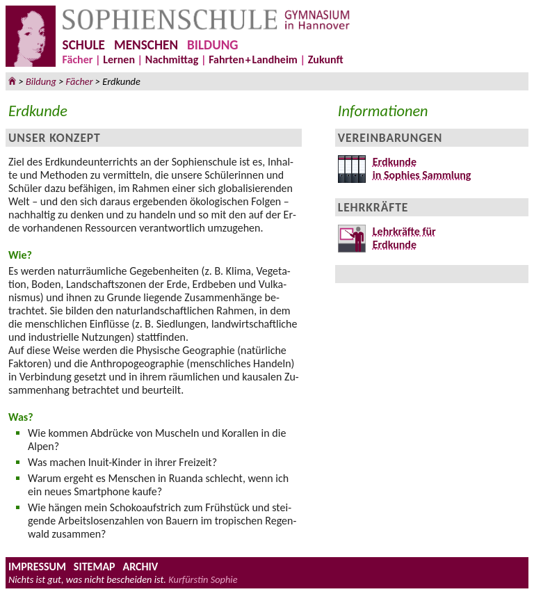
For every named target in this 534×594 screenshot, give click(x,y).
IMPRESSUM (37, 566)
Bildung (41, 81)
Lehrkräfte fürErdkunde (401, 238)
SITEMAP (94, 566)
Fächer (78, 59)
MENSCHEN (146, 45)
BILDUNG (212, 45)
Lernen (119, 59)
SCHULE (84, 45)
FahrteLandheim (253, 59)
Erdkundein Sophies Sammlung (418, 168)
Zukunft (325, 59)
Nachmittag (172, 59)
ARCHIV (140, 566)
